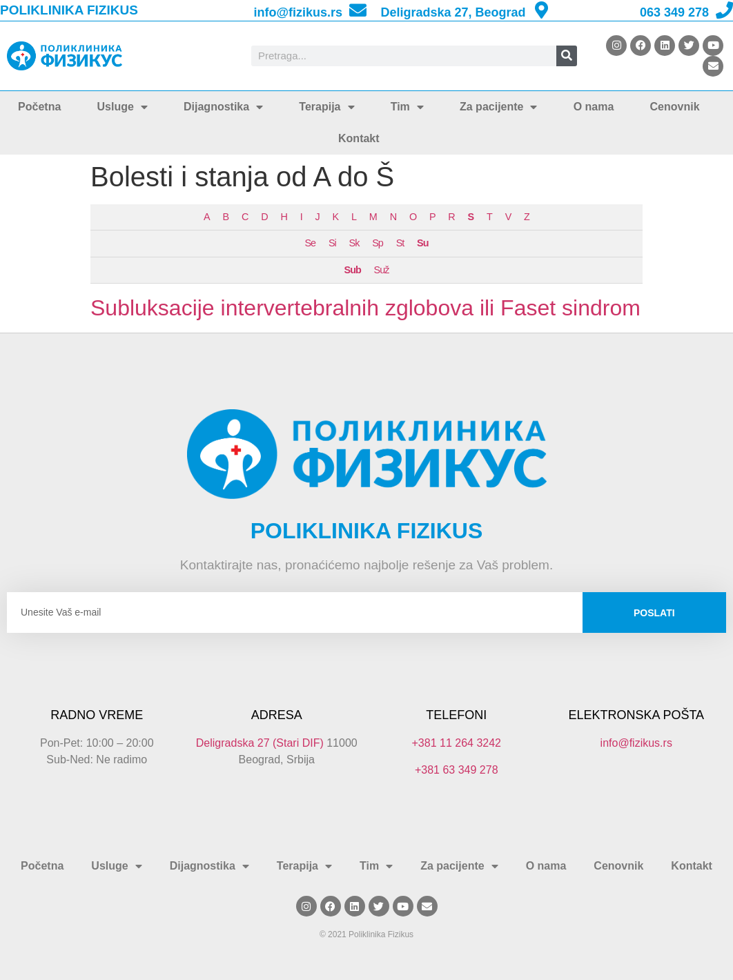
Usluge (122, 107)
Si (332, 242)
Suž (381, 269)
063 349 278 (674, 12)
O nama (594, 106)
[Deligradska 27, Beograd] (541, 10)
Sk (354, 242)
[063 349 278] (724, 10)
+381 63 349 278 (456, 770)
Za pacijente (498, 107)
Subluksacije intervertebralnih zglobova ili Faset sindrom (365, 307)
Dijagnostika (223, 107)
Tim (407, 107)
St (400, 242)
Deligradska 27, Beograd (452, 12)
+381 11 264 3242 (456, 743)
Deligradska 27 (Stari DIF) (260, 743)
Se (310, 242)
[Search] (566, 56)
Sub (352, 269)
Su (422, 242)
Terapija (326, 107)
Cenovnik (675, 106)
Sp (377, 242)
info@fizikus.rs (297, 12)
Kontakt (359, 138)
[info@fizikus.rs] (357, 10)
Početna (39, 106)
